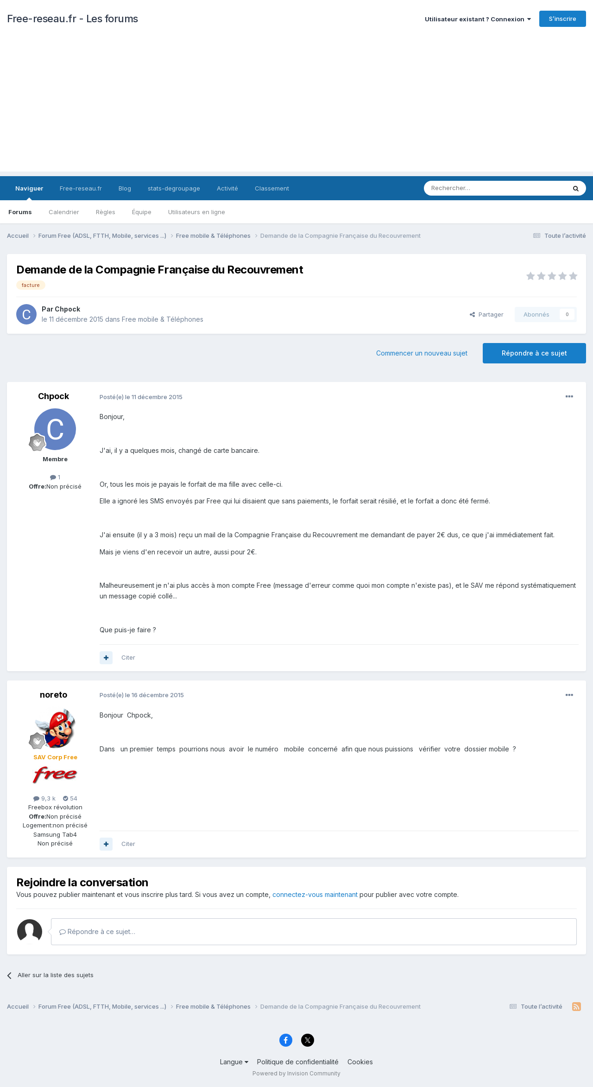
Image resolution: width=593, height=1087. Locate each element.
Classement (272, 188)
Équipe (141, 212)
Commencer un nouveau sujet (421, 353)
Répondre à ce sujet (534, 353)
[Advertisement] (296, 107)
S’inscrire (562, 18)
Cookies (360, 1062)
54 (70, 798)
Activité (227, 188)
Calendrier (64, 212)
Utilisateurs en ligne (196, 212)
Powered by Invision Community (296, 1073)
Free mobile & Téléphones (162, 319)
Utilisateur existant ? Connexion (478, 19)
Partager (487, 314)
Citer (128, 657)
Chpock (67, 309)
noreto (53, 694)
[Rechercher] (474, 188)
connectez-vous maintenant (315, 894)
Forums (20, 212)
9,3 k (44, 798)
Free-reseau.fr (81, 188)
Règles (105, 212)
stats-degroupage (174, 188)
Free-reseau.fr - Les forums (72, 19)
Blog (125, 188)
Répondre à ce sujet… (97, 931)
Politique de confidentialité (298, 1062)
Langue (234, 1062)
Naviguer (29, 192)
